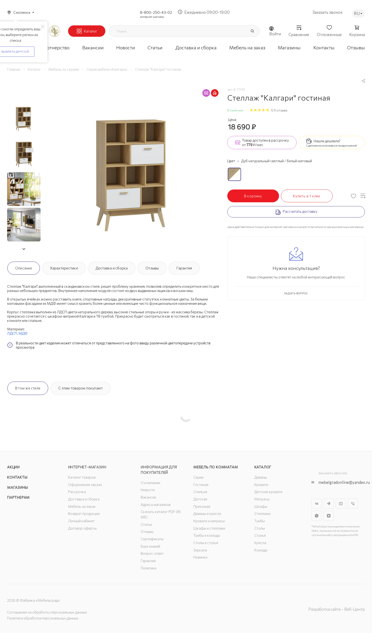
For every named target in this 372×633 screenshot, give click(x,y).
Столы (259, 528)
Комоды (260, 550)
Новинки (200, 557)
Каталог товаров (82, 477)
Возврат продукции (84, 513)
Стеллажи (262, 513)
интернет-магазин (152, 16)
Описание (23, 268)
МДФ (23, 333)
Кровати (261, 484)
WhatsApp (317, 516)
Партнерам (18, 497)
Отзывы (152, 268)
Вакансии (148, 497)
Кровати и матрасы (209, 521)
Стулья (260, 535)
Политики (148, 568)
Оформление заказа (85, 484)
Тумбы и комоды (206, 535)
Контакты (17, 477)
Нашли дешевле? (327, 141)
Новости (148, 490)
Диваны (260, 477)
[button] (23, 249)
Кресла (260, 543)
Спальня (200, 492)
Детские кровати (268, 492)
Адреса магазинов (156, 504)
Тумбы (259, 521)
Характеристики (64, 268)
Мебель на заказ (81, 506)
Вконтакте (317, 504)
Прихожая (201, 506)
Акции (13, 467)
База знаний (150, 546)
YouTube (341, 504)
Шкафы (260, 506)
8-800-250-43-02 (156, 12)
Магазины (17, 487)
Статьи (146, 524)
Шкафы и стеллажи (209, 528)
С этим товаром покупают (80, 388)
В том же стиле (27, 388)
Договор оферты (82, 528)
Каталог (263, 467)
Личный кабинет (81, 521)
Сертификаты (152, 539)
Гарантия (184, 268)
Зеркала (200, 550)
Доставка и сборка (112, 268)
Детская (200, 499)
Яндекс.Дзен (329, 516)
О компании (150, 483)
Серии (198, 477)
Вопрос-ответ (152, 553)
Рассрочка (77, 492)
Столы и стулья (205, 543)
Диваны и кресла (207, 513)
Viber (353, 504)
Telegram (329, 504)
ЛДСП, (13, 333)
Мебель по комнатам (215, 467)
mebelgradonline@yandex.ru (344, 482)
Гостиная (200, 484)
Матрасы (262, 499)
